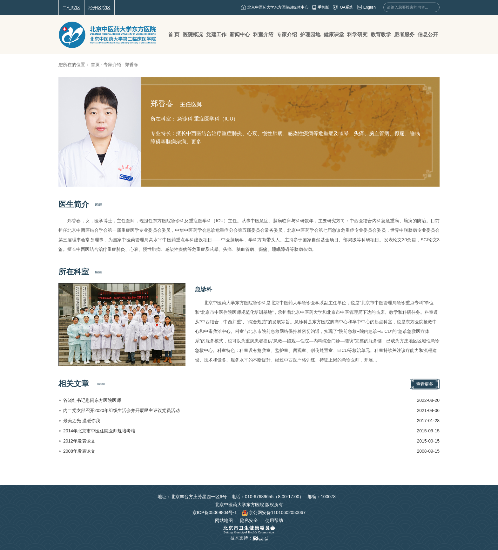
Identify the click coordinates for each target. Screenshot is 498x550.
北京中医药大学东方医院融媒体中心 (277, 7)
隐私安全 (249, 520)
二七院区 (71, 7)
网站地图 (224, 520)
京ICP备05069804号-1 (214, 512)
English (369, 7)
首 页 (173, 34)
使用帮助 (274, 520)
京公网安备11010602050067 (274, 512)
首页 (95, 64)
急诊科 (203, 289)
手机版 (323, 7)
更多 (196, 141)
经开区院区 (99, 7)
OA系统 (346, 7)
